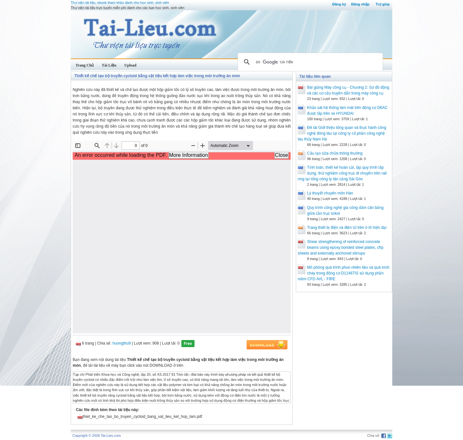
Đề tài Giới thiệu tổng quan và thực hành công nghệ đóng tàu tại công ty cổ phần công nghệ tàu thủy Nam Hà (342, 133)
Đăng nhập (360, 4)
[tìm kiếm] (309, 62)
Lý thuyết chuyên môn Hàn (330, 193)
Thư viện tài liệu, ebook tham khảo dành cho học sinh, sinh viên (120, 2)
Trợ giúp (383, 4)
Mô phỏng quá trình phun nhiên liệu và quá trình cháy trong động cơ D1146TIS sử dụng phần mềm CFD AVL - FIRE (343, 273)
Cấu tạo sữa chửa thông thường (334, 153)
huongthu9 (122, 343)
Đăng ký (339, 4)
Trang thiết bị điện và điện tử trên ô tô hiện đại (346, 227)
